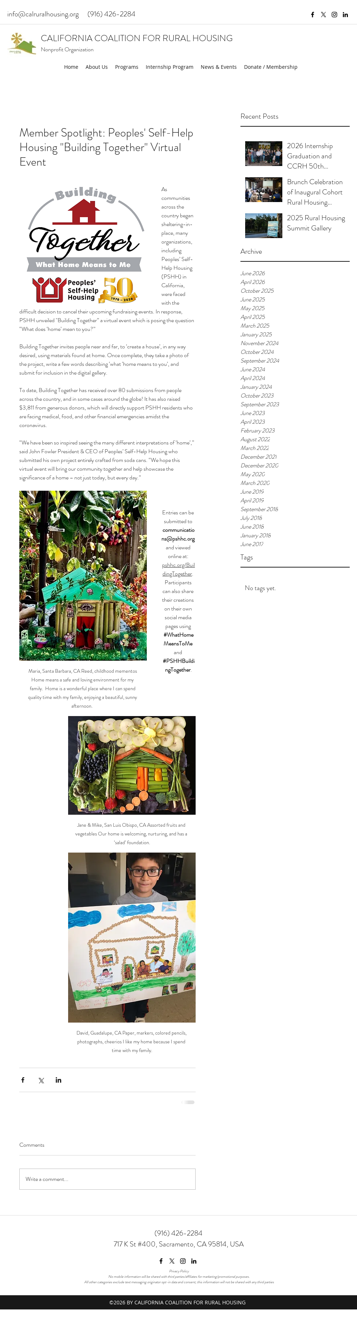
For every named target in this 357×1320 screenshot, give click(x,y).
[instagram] (334, 14)
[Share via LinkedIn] (58, 1079)
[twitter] (323, 14)
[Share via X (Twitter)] (40, 1079)
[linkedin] (345, 14)
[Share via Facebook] (22, 1079)
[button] (96, 67)
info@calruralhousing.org (43, 14)
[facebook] (312, 14)
